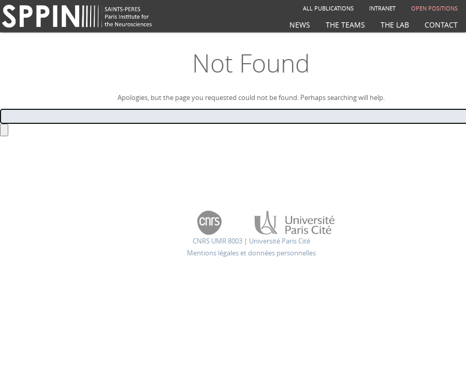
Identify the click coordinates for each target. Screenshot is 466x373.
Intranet (382, 8)
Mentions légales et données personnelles (251, 252)
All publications (328, 8)
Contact (441, 25)
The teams (345, 25)
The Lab (395, 25)
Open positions (434, 8)
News (299, 25)
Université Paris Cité (279, 241)
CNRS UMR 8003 (217, 241)
